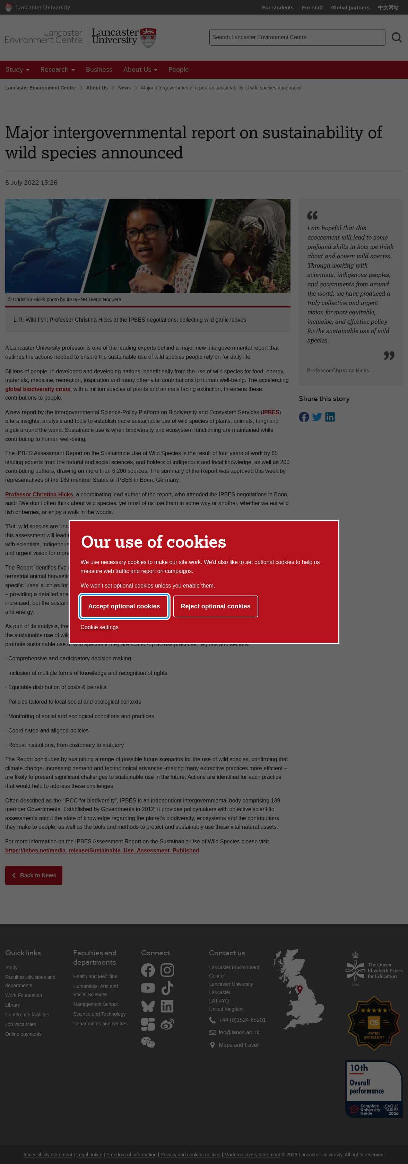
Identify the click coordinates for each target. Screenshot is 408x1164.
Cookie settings (100, 627)
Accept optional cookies (124, 606)
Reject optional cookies (216, 606)
